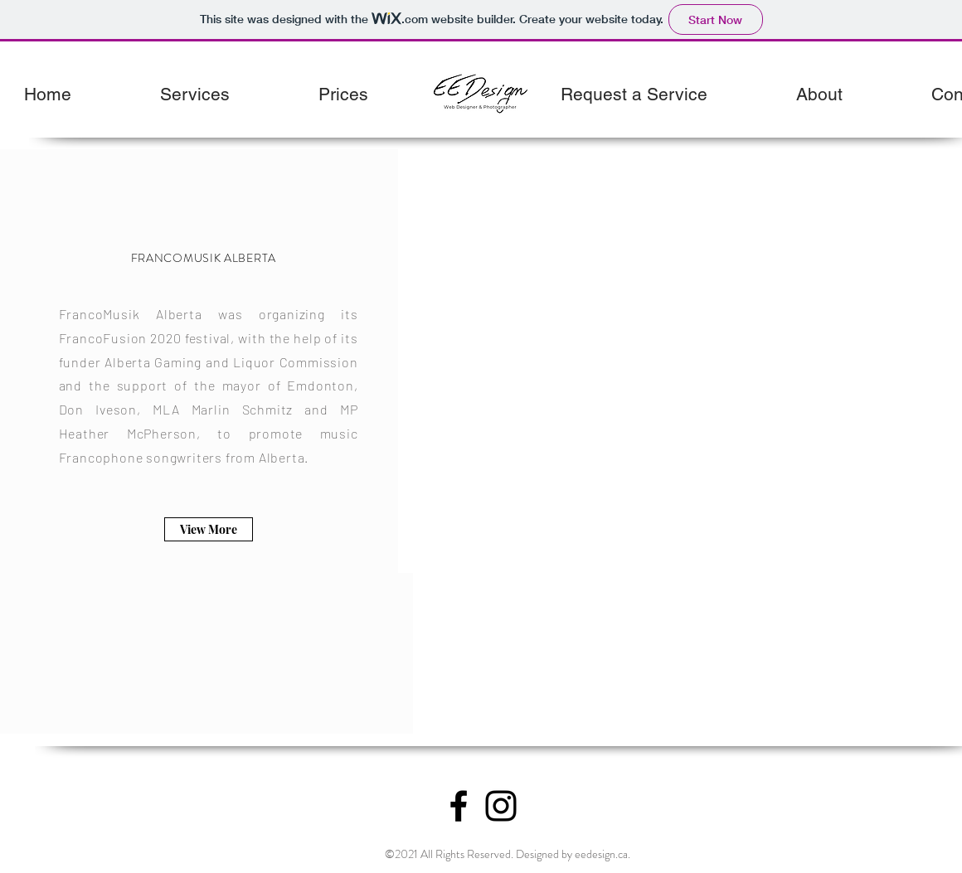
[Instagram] (501, 806)
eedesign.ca (601, 854)
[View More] (208, 529)
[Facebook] (458, 806)
